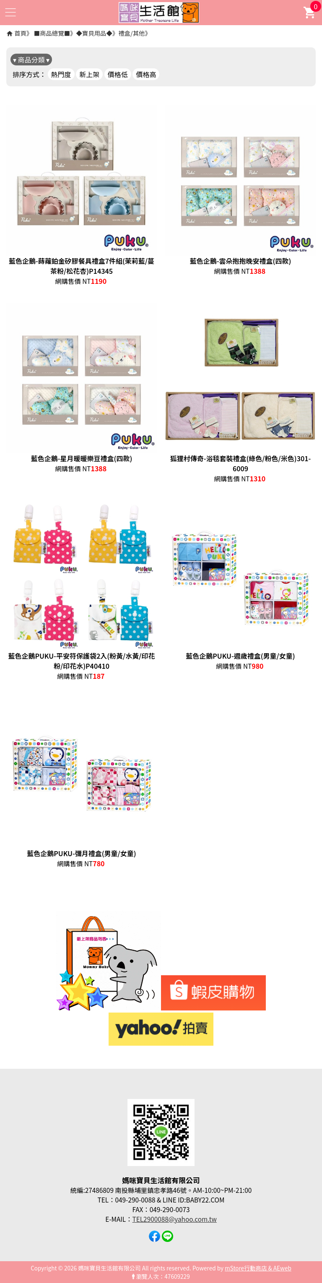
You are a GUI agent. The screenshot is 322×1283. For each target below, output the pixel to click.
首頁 (20, 33)
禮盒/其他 (131, 33)
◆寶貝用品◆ (94, 33)
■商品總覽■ (52, 33)
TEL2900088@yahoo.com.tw (174, 1218)
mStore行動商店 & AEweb (258, 1268)
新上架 (89, 74)
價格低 (118, 74)
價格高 (146, 74)
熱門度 (61, 74)
